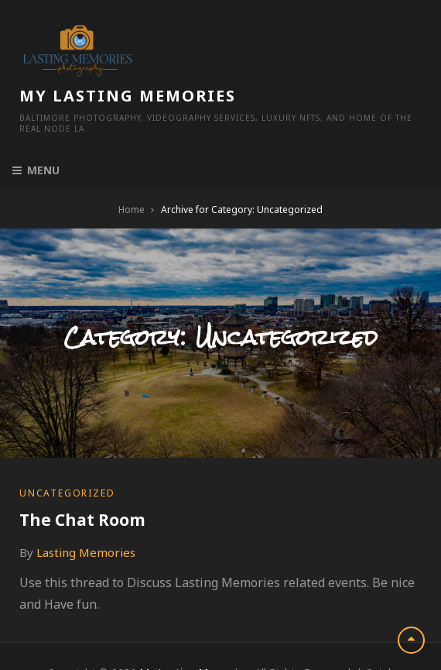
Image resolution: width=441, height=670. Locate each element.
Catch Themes (248, 640)
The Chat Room (82, 471)
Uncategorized (67, 444)
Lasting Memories (85, 503)
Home (131, 160)
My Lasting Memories (251, 36)
